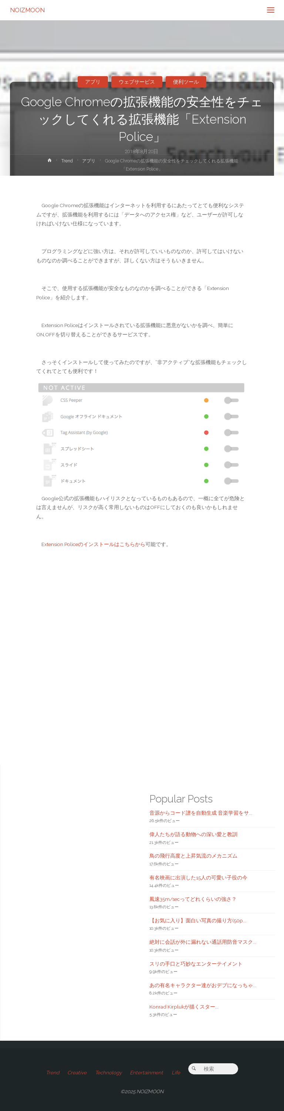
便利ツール (186, 82)
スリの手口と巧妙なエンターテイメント (196, 964)
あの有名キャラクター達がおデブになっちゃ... (202, 985)
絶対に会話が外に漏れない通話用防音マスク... (202, 942)
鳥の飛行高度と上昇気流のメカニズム (193, 856)
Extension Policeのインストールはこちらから (93, 544)
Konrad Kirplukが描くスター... (184, 1007)
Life (176, 1072)
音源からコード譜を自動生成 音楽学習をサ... (200, 813)
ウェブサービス (137, 82)
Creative (77, 1072)
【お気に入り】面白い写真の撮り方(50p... (197, 920)
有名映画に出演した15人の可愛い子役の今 (198, 878)
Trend (67, 161)
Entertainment (146, 1072)
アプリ (93, 82)
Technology (108, 1072)
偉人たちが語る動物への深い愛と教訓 (193, 834)
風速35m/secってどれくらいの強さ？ (193, 899)
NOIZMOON (27, 9)
